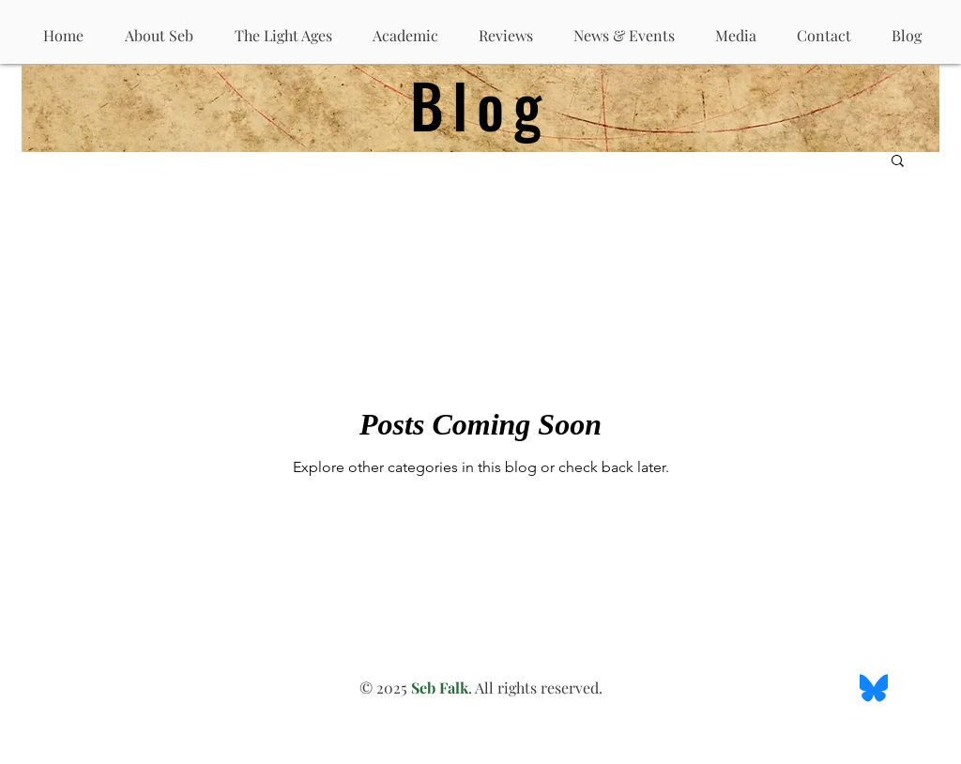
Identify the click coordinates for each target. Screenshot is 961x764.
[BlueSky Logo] (874, 688)
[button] (898, 162)
